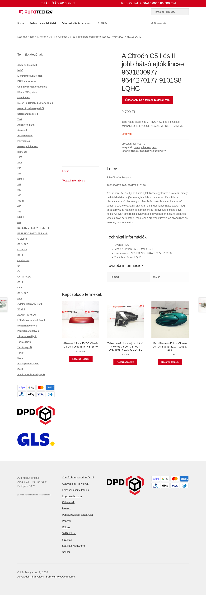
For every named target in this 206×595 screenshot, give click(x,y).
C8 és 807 (22, 293)
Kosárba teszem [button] (80, 359)
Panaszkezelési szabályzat (77, 514)
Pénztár (66, 521)
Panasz (66, 508)
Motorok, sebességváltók (30, 108)
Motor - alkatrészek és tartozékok (35, 103)
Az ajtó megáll (25, 135)
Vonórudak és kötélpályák (31, 374)
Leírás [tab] (65, 171)
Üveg (20, 358)
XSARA (21, 309)
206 (19, 168)
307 (19, 190)
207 (19, 173)
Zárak (20, 369)
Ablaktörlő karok (26, 124)
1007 (19, 157)
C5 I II (52, 36)
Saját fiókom (69, 533)
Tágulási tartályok (27, 336)
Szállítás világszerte (73, 545)
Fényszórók (23, 141)
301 (19, 184)
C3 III (20, 255)
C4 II (19, 271)
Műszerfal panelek (27, 325)
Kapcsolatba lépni (72, 496)
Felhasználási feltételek (43, 23)
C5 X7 (20, 287)
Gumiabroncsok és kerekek (32, 86)
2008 (19, 162)
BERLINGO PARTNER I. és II (32, 233)
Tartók (20, 353)
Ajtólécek (22, 130)
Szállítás (102, 23)
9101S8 (134, 151)
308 (19, 195)
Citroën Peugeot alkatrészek (78, 477)
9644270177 (159, 151)
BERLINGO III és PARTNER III (33, 228)
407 (19, 211)
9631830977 (146, 151)
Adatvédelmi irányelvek (75, 483)
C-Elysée (22, 239)
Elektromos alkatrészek (29, 76)
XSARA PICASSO (26, 314)
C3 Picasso (23, 260)
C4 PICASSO (24, 276)
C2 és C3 (22, 249)
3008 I (20, 179)
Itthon (20, 23)
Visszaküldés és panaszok (77, 23)
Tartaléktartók (24, 342)
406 (19, 206)
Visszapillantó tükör (28, 363)
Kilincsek (41, 36)
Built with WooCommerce (60, 576)
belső (20, 70)
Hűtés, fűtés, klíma (27, 92)
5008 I (20, 217)
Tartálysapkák (24, 347)
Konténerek (23, 97)
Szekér (66, 552)
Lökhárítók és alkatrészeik (31, 320)
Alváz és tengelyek (27, 65)
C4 (18, 266)
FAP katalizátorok (26, 81)
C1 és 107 (22, 244)
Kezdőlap (22, 36)
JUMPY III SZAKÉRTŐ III (30, 304)
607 (19, 222)
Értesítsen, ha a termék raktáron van (147, 100)
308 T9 (20, 200)
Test (32, 36)
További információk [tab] (73, 180)
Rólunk (66, 527)
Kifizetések (68, 502)
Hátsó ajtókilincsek (27, 146)
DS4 (19, 298)
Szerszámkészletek (27, 114)
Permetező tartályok (28, 331)
